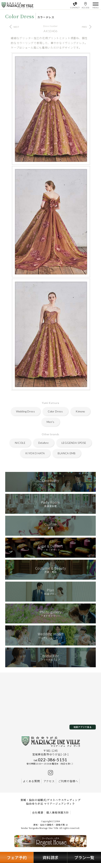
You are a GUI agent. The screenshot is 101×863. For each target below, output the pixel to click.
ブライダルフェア (50, 657)
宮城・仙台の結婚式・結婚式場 (49, 824)
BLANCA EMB (67, 453)
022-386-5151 (50, 759)
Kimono (80, 411)
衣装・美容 (50, 570)
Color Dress (55, 411)
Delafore (43, 442)
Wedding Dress (25, 411)
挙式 (50, 482)
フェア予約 (17, 857)
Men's (50, 421)
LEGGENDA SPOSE (74, 442)
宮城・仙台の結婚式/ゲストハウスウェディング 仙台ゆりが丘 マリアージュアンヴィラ (51, 801)
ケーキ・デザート (50, 548)
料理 (50, 526)
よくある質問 (31, 781)
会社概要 (38, 812)
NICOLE (20, 442)
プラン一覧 (84, 857)
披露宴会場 (50, 504)
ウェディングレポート (50, 635)
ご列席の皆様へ (68, 781)
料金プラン (50, 592)
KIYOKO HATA (35, 453)
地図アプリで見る (83, 727)
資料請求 (50, 857)
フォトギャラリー (50, 613)
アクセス (49, 781)
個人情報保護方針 (57, 812)
